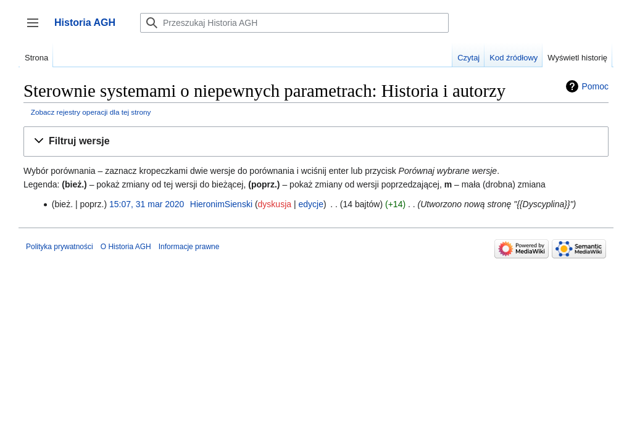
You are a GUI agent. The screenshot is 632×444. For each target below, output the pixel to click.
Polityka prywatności (59, 246)
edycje (310, 204)
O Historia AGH (126, 246)
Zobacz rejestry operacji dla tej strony (91, 112)
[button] (316, 142)
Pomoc (595, 86)
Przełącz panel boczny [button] (37, 28)
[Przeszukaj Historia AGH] (294, 23)
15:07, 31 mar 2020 (146, 204)
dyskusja (274, 204)
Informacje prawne (189, 246)
